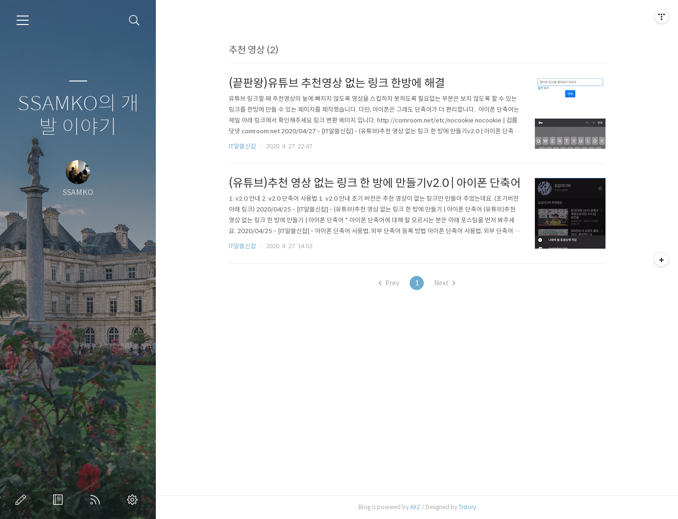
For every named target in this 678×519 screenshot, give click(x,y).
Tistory (467, 507)
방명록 (59, 499)
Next (444, 283)
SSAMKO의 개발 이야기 (78, 115)
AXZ (415, 507)
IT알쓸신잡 (242, 146)
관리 (134, 499)
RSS (97, 499)
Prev (389, 283)
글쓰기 (22, 499)
